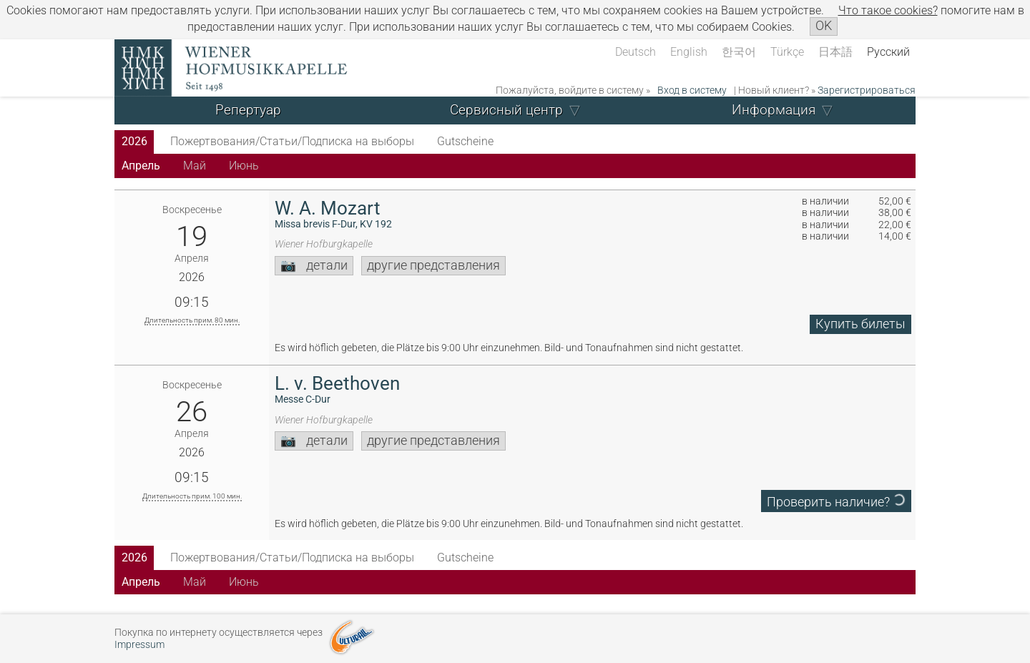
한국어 (739, 52)
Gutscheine (465, 141)
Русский (888, 52)
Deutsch (635, 52)
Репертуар (248, 110)
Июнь (244, 165)
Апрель (141, 165)
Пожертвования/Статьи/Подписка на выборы (292, 141)
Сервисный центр (506, 110)
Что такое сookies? (888, 10)
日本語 (835, 52)
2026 (134, 141)
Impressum (139, 645)
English (688, 52)
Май (194, 165)
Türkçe (787, 52)
